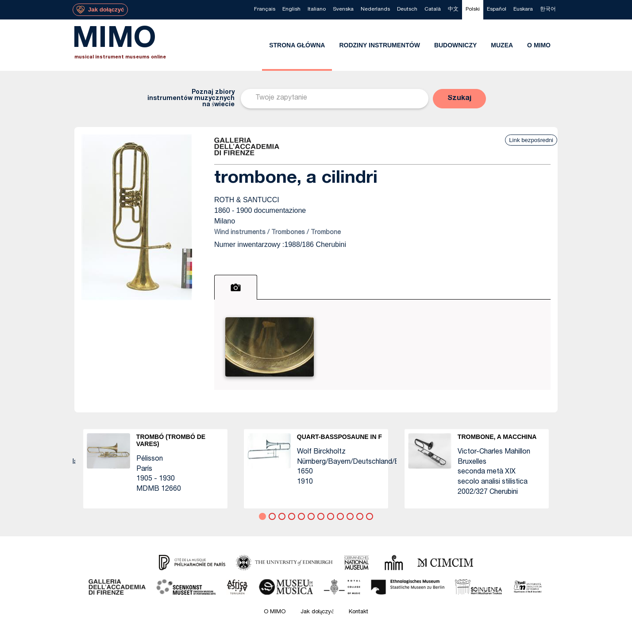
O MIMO (274, 612)
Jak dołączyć (317, 612)
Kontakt (358, 612)
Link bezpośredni (531, 140)
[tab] (235, 287)
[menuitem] (264, 9)
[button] (459, 98)
